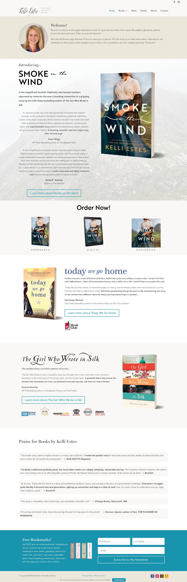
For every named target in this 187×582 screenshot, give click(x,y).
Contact (164, 11)
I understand (119, 580)
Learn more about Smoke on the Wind (54, 193)
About (154, 11)
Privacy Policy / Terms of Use (93, 576)
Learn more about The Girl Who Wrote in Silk (53, 400)
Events (143, 11)
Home (112, 11)
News (134, 11)
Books (122, 11)
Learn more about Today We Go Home (92, 313)
